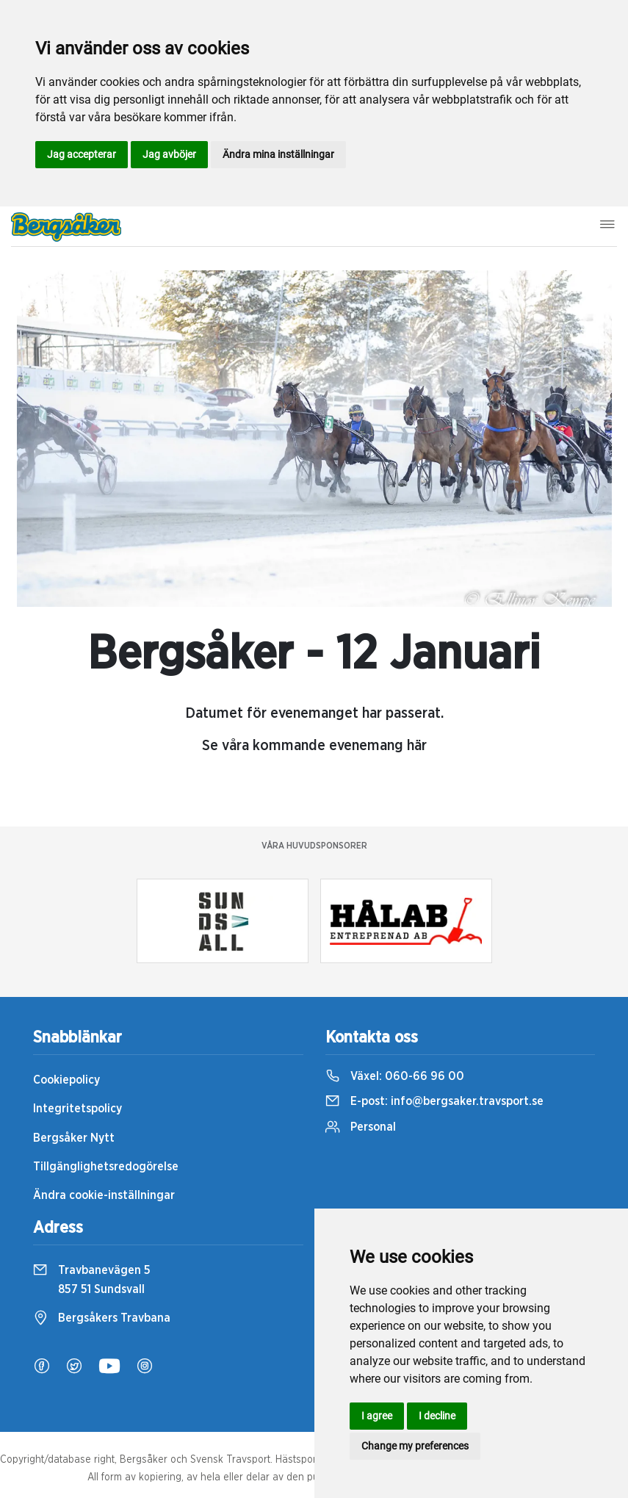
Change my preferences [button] (415, 1446)
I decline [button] (437, 1416)
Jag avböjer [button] (169, 154)
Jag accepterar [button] (81, 154)
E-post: (434, 1101)
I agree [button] (376, 1416)
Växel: (394, 1076)
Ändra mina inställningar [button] (278, 154)
